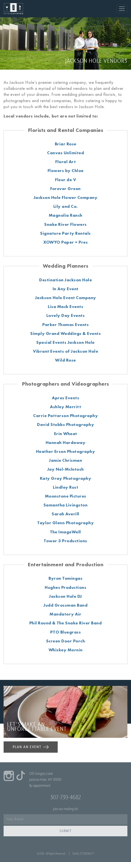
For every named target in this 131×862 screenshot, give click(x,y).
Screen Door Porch (65, 641)
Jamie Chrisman (65, 460)
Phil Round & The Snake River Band (65, 623)
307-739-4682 (65, 797)
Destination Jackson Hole (65, 280)
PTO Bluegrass (65, 632)
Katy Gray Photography (65, 478)
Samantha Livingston (66, 505)
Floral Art (65, 161)
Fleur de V (65, 179)
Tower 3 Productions (65, 540)
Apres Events (65, 397)
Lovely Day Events (65, 315)
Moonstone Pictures (65, 496)
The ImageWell (65, 532)
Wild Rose (65, 360)
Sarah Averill (65, 514)
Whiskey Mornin (66, 650)
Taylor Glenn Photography (65, 522)
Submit (66, 831)
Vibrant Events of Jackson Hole (65, 351)
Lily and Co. (65, 206)
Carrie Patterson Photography (65, 415)
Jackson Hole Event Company (65, 297)
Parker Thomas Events (65, 324)
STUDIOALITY (87, 853)
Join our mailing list (65, 809)
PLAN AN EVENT (31, 747)
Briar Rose (65, 144)
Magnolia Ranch (65, 215)
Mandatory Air (65, 614)
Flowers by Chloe (66, 170)
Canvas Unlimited (65, 152)
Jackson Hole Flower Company (66, 197)
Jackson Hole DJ (65, 596)
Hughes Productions (65, 587)
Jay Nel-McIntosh (65, 469)
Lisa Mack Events (65, 306)
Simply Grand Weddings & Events (65, 333)
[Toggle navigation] (122, 8)
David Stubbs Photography (65, 424)
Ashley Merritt (65, 406)
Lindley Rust (65, 487)
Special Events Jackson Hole (65, 342)
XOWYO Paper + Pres (65, 242)
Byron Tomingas (65, 578)
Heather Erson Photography (65, 451)
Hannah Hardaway (66, 442)
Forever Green (65, 188)
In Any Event (66, 288)
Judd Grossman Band (65, 605)
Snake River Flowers (65, 224)
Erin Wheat (65, 433)
